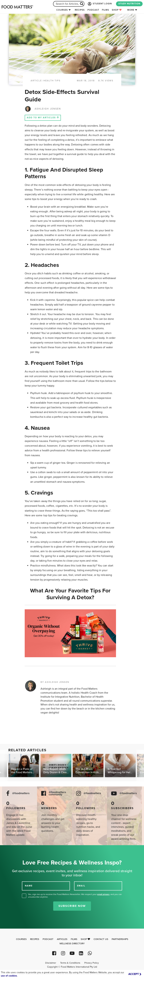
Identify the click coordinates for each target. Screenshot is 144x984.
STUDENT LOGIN (99, 4)
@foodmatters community (57, 793)
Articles (62, 939)
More (130, 10)
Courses (62, 10)
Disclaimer (50, 963)
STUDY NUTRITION (129, 3)
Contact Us (101, 939)
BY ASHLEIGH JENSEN (55, 682)
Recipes (80, 10)
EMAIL (81, 885)
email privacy (103, 894)
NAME (29, 885)
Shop (117, 10)
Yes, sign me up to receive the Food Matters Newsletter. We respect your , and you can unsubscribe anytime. (75, 895)
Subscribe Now (72, 906)
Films (105, 10)
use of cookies (9, 975)
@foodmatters (21, 793)
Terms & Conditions (70, 963)
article (36, 80)
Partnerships (120, 939)
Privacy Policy (91, 963)
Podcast (93, 10)
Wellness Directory (72, 943)
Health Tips (52, 80)
